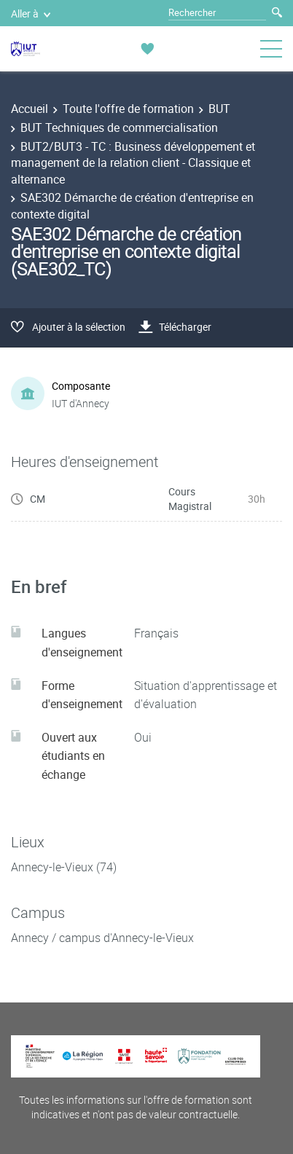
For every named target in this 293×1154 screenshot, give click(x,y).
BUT (219, 109)
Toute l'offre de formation (128, 109)
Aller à (30, 13)
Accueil (29, 109)
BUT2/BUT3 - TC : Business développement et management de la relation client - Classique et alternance (133, 162)
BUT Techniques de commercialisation (119, 127)
